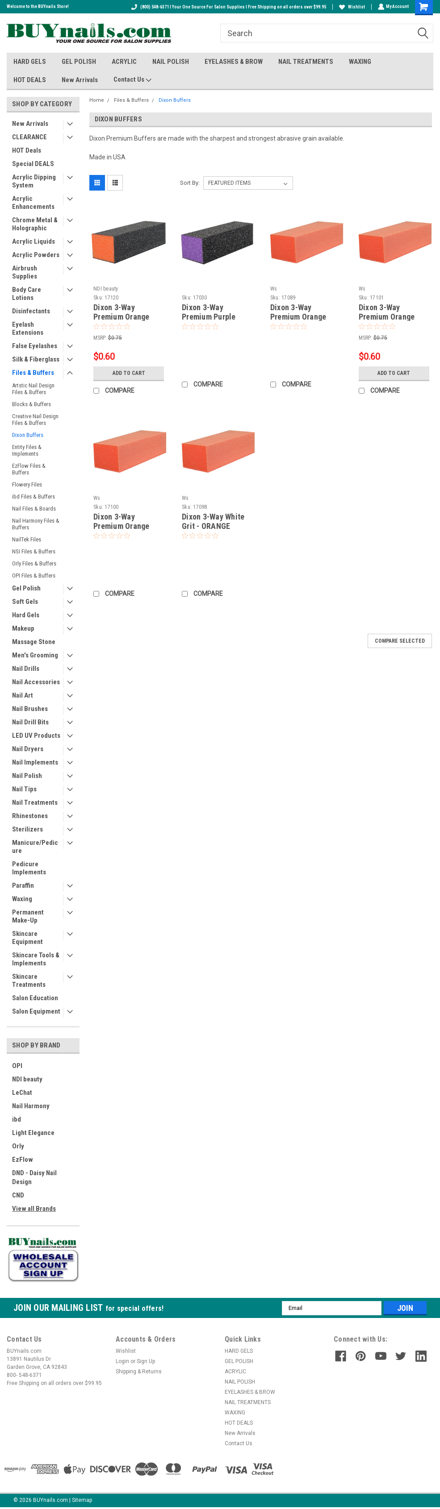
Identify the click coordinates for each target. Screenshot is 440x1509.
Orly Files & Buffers (34, 563)
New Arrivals (80, 80)
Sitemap (82, 1500)
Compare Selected (400, 641)
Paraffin (23, 885)
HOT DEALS (29, 80)
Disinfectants (31, 311)
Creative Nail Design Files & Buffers (35, 419)
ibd (16, 1119)
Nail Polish (27, 776)
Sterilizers (27, 829)
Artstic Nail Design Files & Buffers (33, 388)
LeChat (22, 1093)
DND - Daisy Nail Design (34, 1177)
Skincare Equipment (27, 938)
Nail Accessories (36, 682)
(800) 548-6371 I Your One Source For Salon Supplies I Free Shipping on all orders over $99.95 (227, 7)
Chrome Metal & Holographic (35, 224)
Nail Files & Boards (34, 508)
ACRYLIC (124, 62)
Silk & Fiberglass (35, 359)
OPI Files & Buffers (33, 575)
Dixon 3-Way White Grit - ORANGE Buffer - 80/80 (213, 526)
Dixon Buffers (27, 435)
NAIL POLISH (170, 62)
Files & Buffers (33, 373)
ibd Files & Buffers (33, 496)
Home (96, 100)
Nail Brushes (30, 709)
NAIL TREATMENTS (305, 62)
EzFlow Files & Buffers (29, 469)
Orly (18, 1146)
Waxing (22, 899)
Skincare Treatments (29, 981)
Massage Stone (33, 642)
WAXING (360, 62)
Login (122, 1361)
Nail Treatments (35, 802)
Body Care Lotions (26, 294)
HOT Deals (26, 150)
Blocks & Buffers (31, 404)
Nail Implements (35, 762)
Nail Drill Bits (30, 722)
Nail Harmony (31, 1106)
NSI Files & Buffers (33, 551)
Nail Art (22, 695)
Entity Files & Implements (27, 450)
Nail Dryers (27, 749)
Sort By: (190, 182)
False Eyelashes (34, 346)
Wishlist (351, 7)
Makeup (23, 628)
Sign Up (146, 1361)
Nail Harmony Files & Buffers (35, 524)
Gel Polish (26, 588)
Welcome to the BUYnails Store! (38, 6)
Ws (273, 289)
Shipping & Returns (139, 1371)
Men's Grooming (35, 655)
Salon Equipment (36, 1011)
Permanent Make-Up (28, 916)
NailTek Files (26, 539)
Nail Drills (25, 669)
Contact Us (132, 79)
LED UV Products (36, 736)
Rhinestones (30, 816)
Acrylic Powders (35, 255)
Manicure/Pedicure (35, 847)
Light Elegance (33, 1133)
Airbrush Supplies (24, 272)
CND (18, 1195)
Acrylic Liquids (33, 241)
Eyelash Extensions (27, 328)
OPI (17, 1066)
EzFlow (22, 1160)
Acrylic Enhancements (33, 203)
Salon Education (35, 998)
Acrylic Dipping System (34, 181)
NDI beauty (27, 1079)
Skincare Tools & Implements (35, 959)
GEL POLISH (79, 62)
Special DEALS (33, 164)
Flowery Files (27, 484)
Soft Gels (25, 602)
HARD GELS (29, 62)
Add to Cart (129, 373)
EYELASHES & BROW (234, 62)
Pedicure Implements (29, 868)
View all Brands (34, 1209)
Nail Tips (24, 789)
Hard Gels (25, 615)
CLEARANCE (29, 137)
